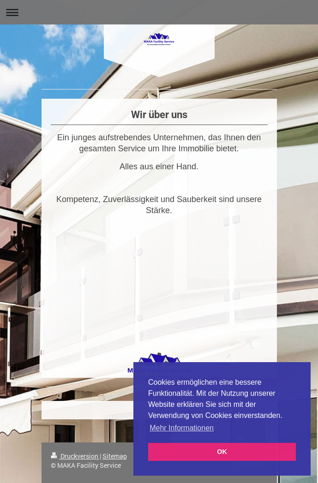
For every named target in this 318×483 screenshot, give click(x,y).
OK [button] (222, 451)
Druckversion (75, 456)
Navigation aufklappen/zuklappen (159, 12)
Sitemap (114, 456)
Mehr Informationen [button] (182, 428)
